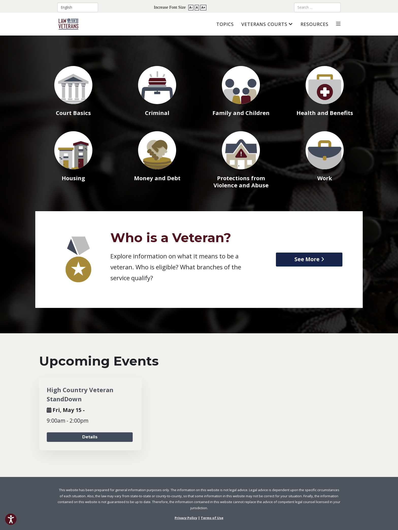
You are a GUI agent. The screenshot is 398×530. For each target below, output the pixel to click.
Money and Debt (157, 178)
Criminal (157, 113)
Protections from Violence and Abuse (241, 181)
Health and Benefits (324, 113)
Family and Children (241, 113)
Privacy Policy (186, 518)
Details (89, 437)
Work (324, 178)
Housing (73, 178)
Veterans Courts (264, 24)
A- (191, 7)
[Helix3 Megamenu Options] (338, 24)
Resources (314, 24)
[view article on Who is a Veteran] (309, 259)
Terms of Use (212, 518)
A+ (203, 7)
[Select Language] (77, 7)
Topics (225, 24)
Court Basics (73, 113)
